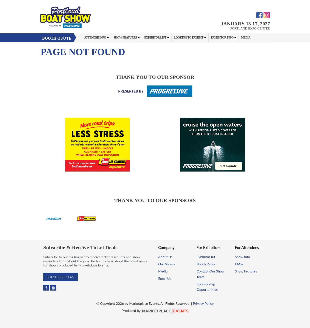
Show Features (124, 37)
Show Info (242, 257)
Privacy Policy (203, 303)
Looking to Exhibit (188, 37)
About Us (165, 257)
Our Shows (166, 264)
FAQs (239, 264)
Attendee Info (95, 37)
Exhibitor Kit (206, 257)
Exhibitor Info (222, 37)
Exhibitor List (155, 37)
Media (245, 37)
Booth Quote (56, 38)
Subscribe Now (60, 277)
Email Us (164, 278)
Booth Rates (206, 264)
